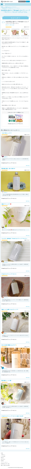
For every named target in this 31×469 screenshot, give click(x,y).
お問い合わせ (3, 459)
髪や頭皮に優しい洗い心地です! (8, 168)
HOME (2, 453)
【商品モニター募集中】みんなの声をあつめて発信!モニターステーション (7, 1)
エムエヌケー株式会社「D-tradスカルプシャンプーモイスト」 (15, 238)
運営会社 (2, 457)
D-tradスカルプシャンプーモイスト (9, 274)
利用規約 (2, 460)
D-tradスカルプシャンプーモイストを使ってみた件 (12, 416)
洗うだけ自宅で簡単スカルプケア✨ (9, 345)
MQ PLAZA (27, 165)
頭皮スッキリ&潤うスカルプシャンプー (10, 309)
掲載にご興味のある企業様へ (5, 465)
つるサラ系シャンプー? (7, 133)
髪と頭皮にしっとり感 (6, 380)
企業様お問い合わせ (22, 1)
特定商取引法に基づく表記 (5, 463)
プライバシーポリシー (4, 462)
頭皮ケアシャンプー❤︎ (6, 204)
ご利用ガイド (3, 454)
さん (6, 156)
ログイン (27, 1)
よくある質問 (3, 456)
